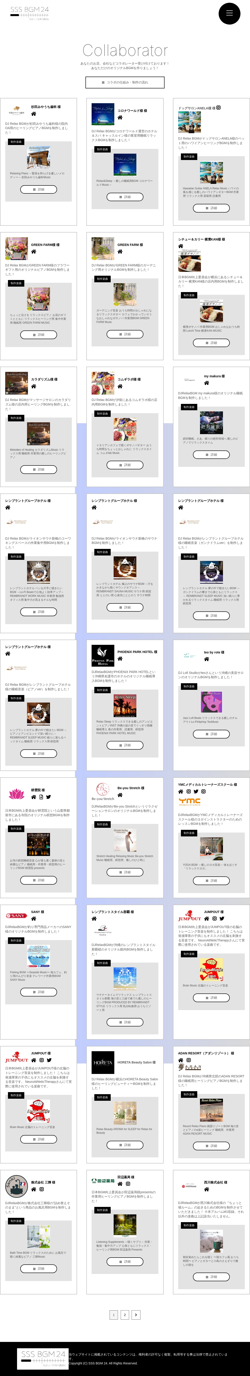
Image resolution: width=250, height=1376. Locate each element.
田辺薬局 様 (126, 1177)
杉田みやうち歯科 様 (46, 107)
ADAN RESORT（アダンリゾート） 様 (206, 1053)
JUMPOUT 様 (214, 912)
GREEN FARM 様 (130, 245)
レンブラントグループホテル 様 (28, 501)
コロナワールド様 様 (132, 111)
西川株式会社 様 (215, 1182)
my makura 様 (214, 376)
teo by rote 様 (214, 652)
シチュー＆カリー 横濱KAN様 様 (201, 239)
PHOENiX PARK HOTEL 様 (137, 652)
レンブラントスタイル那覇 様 (113, 912)
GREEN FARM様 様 (45, 245)
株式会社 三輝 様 (43, 1182)
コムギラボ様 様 (129, 379)
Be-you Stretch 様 (131, 788)
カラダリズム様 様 (44, 379)
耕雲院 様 (38, 790)
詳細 (38, 189)
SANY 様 (37, 912)
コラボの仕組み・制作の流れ (125, 82)
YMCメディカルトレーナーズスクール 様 (207, 784)
